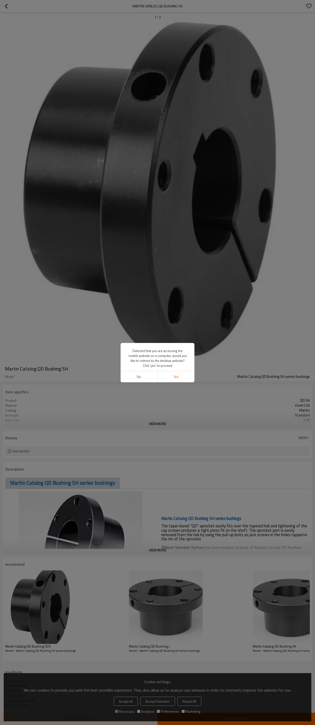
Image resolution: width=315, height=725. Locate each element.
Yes (176, 377)
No (139, 377)
